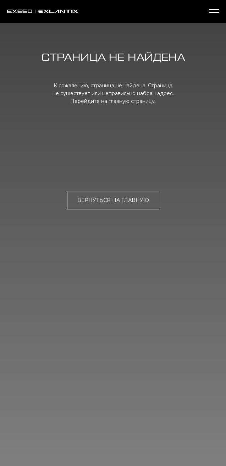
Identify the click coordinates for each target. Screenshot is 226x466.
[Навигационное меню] (214, 11)
